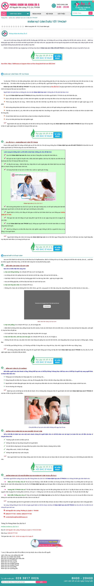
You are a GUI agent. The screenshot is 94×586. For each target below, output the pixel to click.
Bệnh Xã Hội (3, 574)
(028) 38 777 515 (12, 533)
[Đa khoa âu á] (26, 6)
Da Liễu (2, 576)
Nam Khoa (3, 569)
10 (23, 26)
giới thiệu (61, 14)
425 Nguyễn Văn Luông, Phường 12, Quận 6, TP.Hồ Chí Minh (23, 530)
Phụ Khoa (3, 577)
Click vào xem (47, 306)
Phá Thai (2, 579)
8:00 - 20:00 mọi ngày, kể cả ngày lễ (22, 536)
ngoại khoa (36, 14)
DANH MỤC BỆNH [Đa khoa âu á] (11, 13)
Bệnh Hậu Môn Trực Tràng (6, 571)
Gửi (41, 582)
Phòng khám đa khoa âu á (18, 33)
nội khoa (49, 14)
